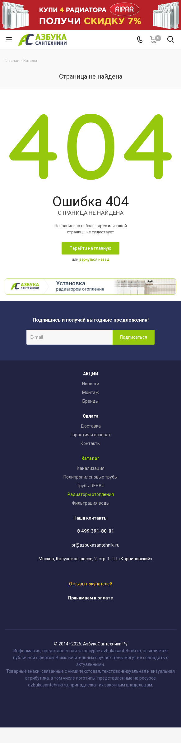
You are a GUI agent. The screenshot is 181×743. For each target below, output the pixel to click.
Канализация (90, 468)
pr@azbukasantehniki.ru (95, 545)
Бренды (90, 401)
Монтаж (90, 392)
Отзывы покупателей (90, 583)
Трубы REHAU (90, 485)
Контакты (90, 443)
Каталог (90, 458)
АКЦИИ (90, 373)
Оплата (91, 416)
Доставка (91, 426)
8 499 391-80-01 (95, 531)
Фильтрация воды (90, 503)
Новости (90, 383)
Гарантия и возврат (91, 434)
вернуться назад (94, 259)
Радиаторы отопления (90, 494)
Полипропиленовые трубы (90, 477)
